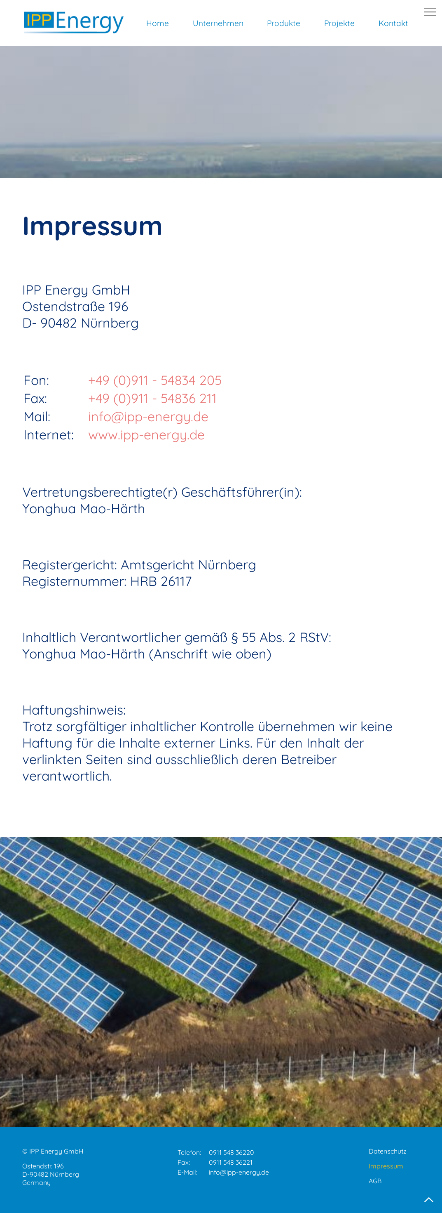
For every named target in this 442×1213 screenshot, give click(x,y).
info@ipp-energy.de (148, 416)
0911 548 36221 (231, 1162)
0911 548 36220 (231, 1152)
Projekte (339, 23)
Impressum (386, 1166)
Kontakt (393, 23)
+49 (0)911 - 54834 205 (155, 380)
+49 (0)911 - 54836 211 (152, 398)
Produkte (283, 23)
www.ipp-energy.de (146, 434)
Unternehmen (218, 23)
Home (157, 23)
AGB (375, 1181)
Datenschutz (388, 1151)
